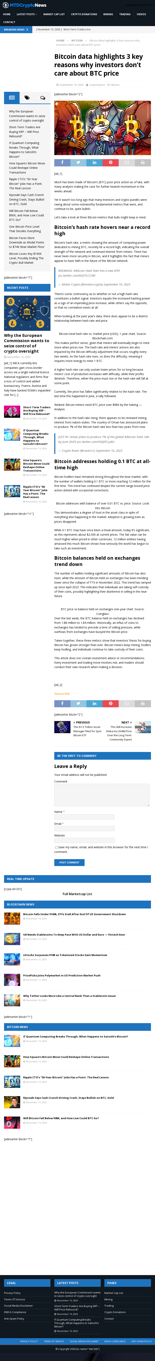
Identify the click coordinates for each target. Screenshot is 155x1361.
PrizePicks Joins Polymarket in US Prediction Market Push (62, 975)
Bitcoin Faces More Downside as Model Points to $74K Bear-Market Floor (26, 242)
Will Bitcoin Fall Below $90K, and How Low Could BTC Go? (26, 215)
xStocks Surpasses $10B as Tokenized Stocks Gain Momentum (65, 955)
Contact (9, 22)
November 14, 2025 (36, 918)
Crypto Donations (84, 14)
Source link (62, 694)
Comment (60, 781)
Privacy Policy (12, 1293)
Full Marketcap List (77, 894)
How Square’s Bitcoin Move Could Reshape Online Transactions (27, 167)
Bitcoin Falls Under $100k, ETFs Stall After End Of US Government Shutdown (74, 914)
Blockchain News (20, 904)
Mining (108, 14)
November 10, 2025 (36, 1000)
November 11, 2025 (36, 979)
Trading (125, 14)
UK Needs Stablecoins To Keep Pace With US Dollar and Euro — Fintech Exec (74, 934)
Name (58, 812)
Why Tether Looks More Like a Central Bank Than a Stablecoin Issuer (69, 996)
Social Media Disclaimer (18, 1305)
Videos (141, 14)
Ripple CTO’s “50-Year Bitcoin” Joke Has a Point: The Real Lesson (25, 183)
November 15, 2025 (18, 357)
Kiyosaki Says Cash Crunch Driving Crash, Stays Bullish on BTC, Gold (26, 199)
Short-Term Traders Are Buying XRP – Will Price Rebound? (24, 131)
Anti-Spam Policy (14, 1318)
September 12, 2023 (72, 85)
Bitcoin (115, 85)
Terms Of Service (14, 1299)
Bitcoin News (17, 1027)
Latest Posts (26, 14)
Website (59, 835)
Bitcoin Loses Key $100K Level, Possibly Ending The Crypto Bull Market (26, 258)
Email (58, 824)
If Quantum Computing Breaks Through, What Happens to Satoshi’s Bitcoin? (35, 437)
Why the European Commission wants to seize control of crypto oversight (27, 115)
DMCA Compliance (15, 1312)
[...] (16, 395)
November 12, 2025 (36, 959)
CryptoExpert (97, 85)
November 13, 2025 (36, 938)
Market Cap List (54, 14)
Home (6, 14)
